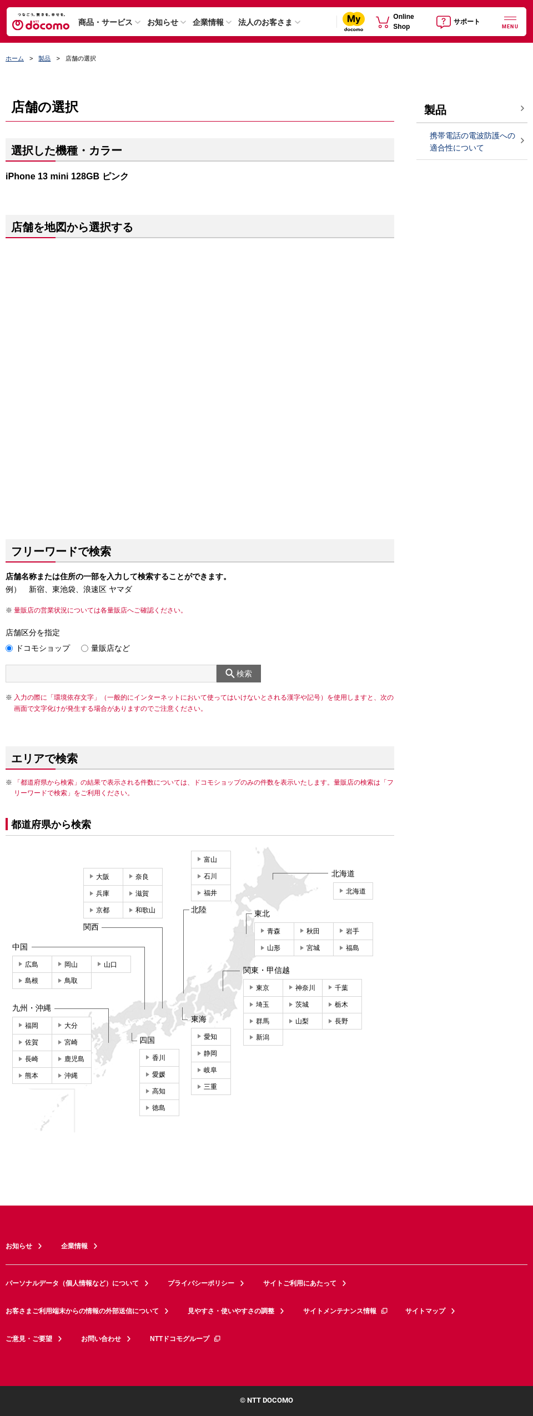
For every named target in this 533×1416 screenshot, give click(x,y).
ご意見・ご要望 (29, 1339)
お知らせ (162, 22)
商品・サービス (105, 22)
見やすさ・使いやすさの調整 (231, 1311)
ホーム (15, 58)
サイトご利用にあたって (299, 1283)
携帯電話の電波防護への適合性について (472, 142)
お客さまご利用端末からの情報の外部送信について (82, 1311)
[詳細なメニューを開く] (510, 21)
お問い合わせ (101, 1339)
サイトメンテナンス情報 (346, 1311)
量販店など (110, 648)
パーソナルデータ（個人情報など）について (72, 1283)
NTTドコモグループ (186, 1338)
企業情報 (208, 22)
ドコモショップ (43, 648)
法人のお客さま (265, 22)
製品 (44, 58)
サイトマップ (425, 1311)
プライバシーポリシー (201, 1283)
